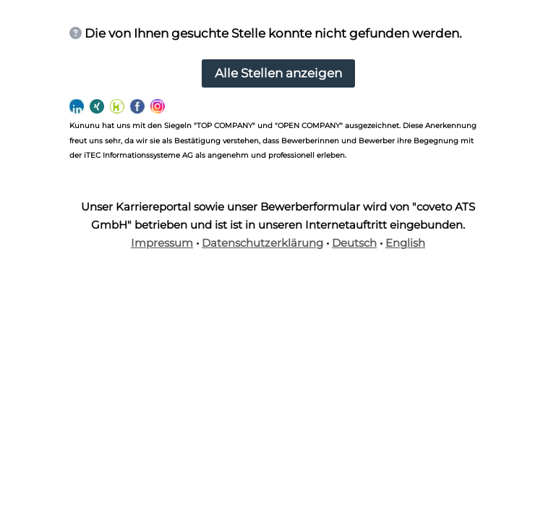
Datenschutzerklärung (262, 243)
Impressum (162, 243)
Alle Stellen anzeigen (278, 73)
